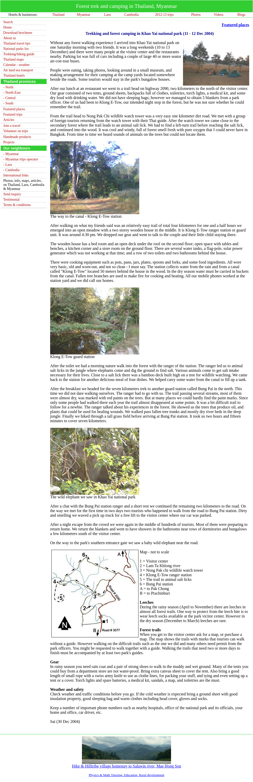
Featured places (14, 109)
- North (8, 87)
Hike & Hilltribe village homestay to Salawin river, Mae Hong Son (126, 764)
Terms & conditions (17, 205)
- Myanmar (11, 154)
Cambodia (131, 15)
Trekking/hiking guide (18, 54)
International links (16, 175)
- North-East (12, 92)
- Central (9, 98)
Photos (196, 15)
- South (8, 103)
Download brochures (17, 33)
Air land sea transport (18, 70)
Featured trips (12, 114)
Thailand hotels (14, 75)
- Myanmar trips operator (20, 159)
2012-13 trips (164, 15)
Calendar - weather (16, 65)
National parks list (16, 49)
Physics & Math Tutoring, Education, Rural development (126, 775)
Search (8, 22)
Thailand (58, 15)
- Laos (7, 165)
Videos (218, 15)
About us (9, 38)
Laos (107, 15)
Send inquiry (12, 194)
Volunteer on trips (15, 131)
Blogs (241, 15)
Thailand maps (13, 59)
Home (7, 27)
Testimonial (11, 199)
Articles (8, 120)
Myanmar (83, 15)
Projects (9, 142)
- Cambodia (11, 170)
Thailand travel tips (16, 43)
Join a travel (11, 126)
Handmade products (17, 137)
